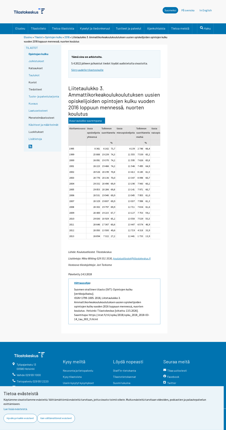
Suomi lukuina (121, 383)
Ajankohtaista (156, 28)
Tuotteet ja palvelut (128, 28)
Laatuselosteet (38, 110)
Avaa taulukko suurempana (85, 120)
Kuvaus (33, 103)
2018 (66, 37)
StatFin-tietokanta (124, 370)
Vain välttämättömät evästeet (56, 418)
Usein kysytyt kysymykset (78, 383)
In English (206, 10)
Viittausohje (82, 283)
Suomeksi (170, 10)
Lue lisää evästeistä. (16, 409)
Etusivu (20, 28)
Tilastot (38, 37)
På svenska (187, 10)
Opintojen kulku (53, 37)
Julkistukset (36, 61)
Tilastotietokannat (124, 376)
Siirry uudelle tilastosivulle (87, 70)
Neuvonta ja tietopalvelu (78, 370)
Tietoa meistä (180, 28)
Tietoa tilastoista (63, 28)
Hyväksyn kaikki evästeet (20, 418)
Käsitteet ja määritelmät (43, 124)
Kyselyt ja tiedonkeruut (95, 28)
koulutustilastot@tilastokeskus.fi (132, 258)
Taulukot (34, 75)
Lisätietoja (35, 138)
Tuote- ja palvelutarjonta (44, 96)
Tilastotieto (38, 28)
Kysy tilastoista (72, 376)
